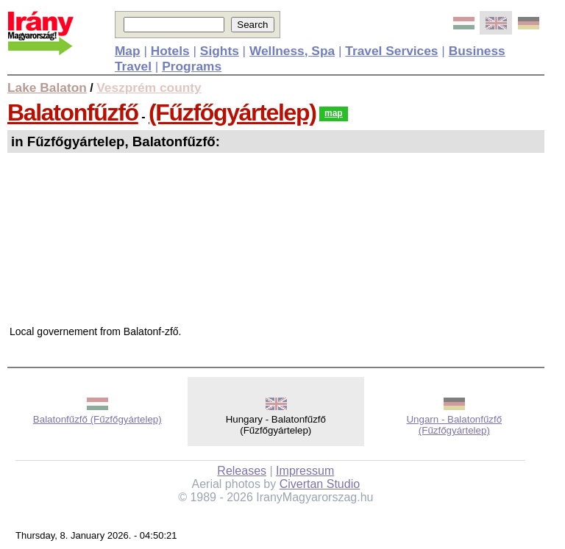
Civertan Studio (320, 484)
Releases (241, 470)
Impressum (305, 470)
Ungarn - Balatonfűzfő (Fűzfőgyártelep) (454, 425)
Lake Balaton (47, 87)
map (333, 113)
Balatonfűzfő (72, 112)
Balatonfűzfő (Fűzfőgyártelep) (97, 419)
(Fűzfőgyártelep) (232, 112)
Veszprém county (149, 87)
